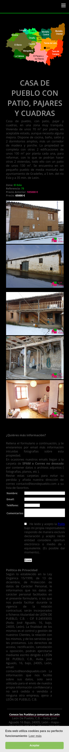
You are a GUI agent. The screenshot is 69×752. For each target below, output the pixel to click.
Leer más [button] (35, 735)
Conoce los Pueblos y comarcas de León (34, 712)
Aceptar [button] (35, 745)
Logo (25, 6)
